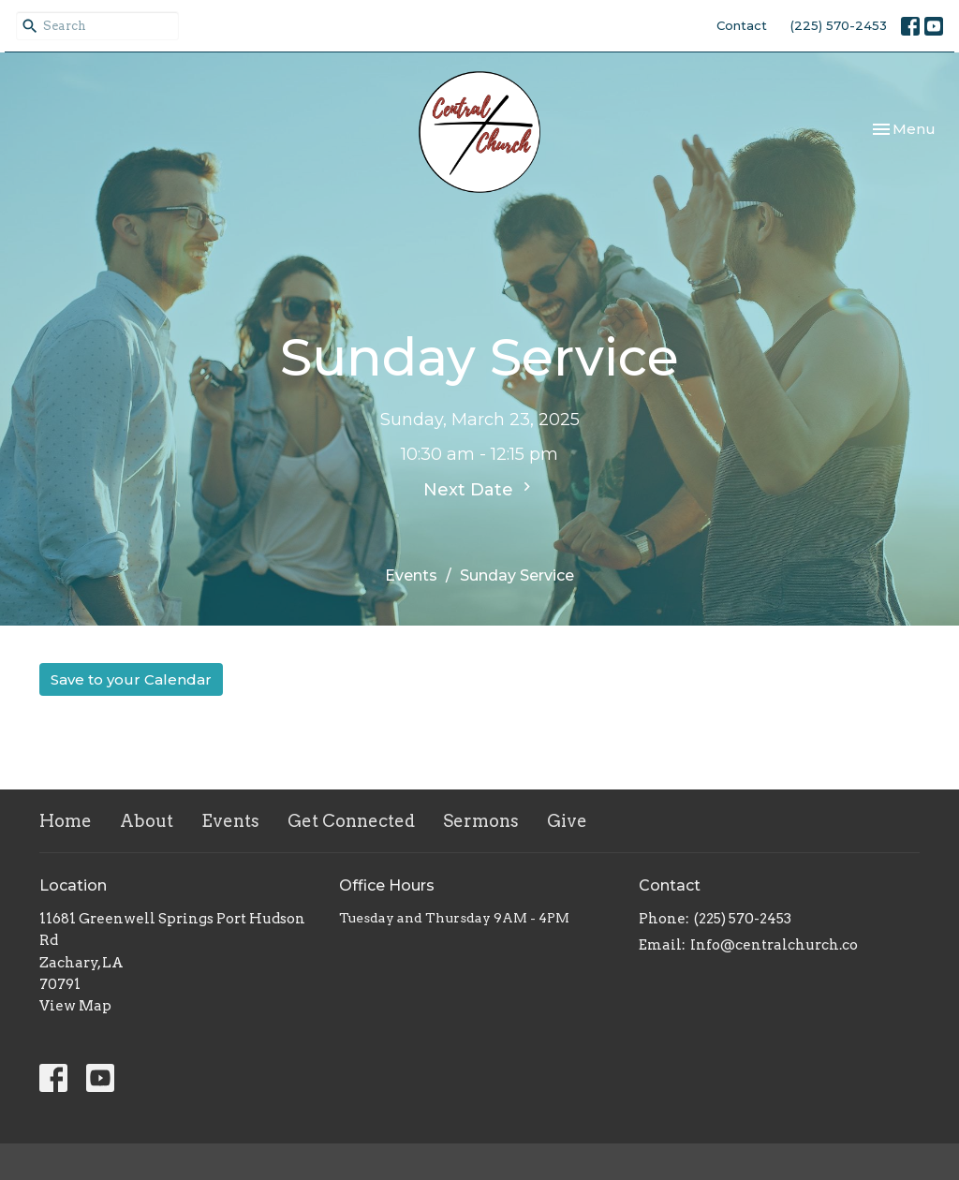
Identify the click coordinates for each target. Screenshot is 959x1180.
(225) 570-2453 (838, 25)
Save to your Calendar (131, 679)
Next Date (479, 489)
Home (65, 821)
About (146, 821)
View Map (75, 1005)
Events (411, 575)
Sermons (481, 821)
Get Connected (351, 821)
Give (567, 821)
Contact (741, 25)
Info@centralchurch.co (774, 945)
